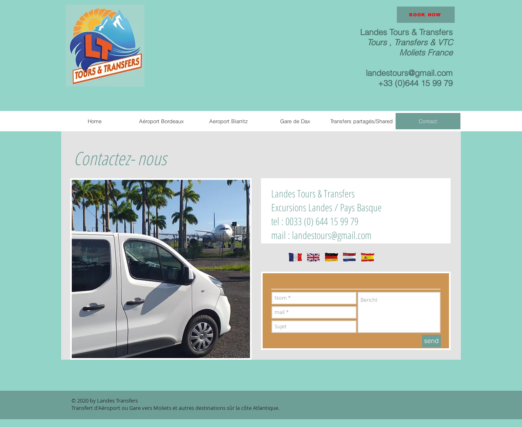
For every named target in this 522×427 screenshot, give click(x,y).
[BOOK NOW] (426, 15)
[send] (431, 341)
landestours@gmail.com (409, 73)
